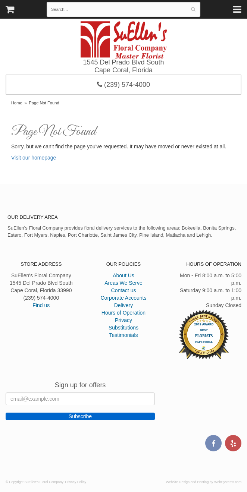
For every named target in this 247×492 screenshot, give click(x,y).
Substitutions (123, 328)
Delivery (123, 305)
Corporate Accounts (124, 298)
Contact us (123, 290)
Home (16, 103)
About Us (123, 275)
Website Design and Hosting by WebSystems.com (203, 482)
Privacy (123, 320)
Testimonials (123, 335)
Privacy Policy (75, 482)
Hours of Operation (123, 313)
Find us (41, 305)
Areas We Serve (123, 283)
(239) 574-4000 (123, 84)
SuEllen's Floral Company (124, 40)
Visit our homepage (33, 158)
